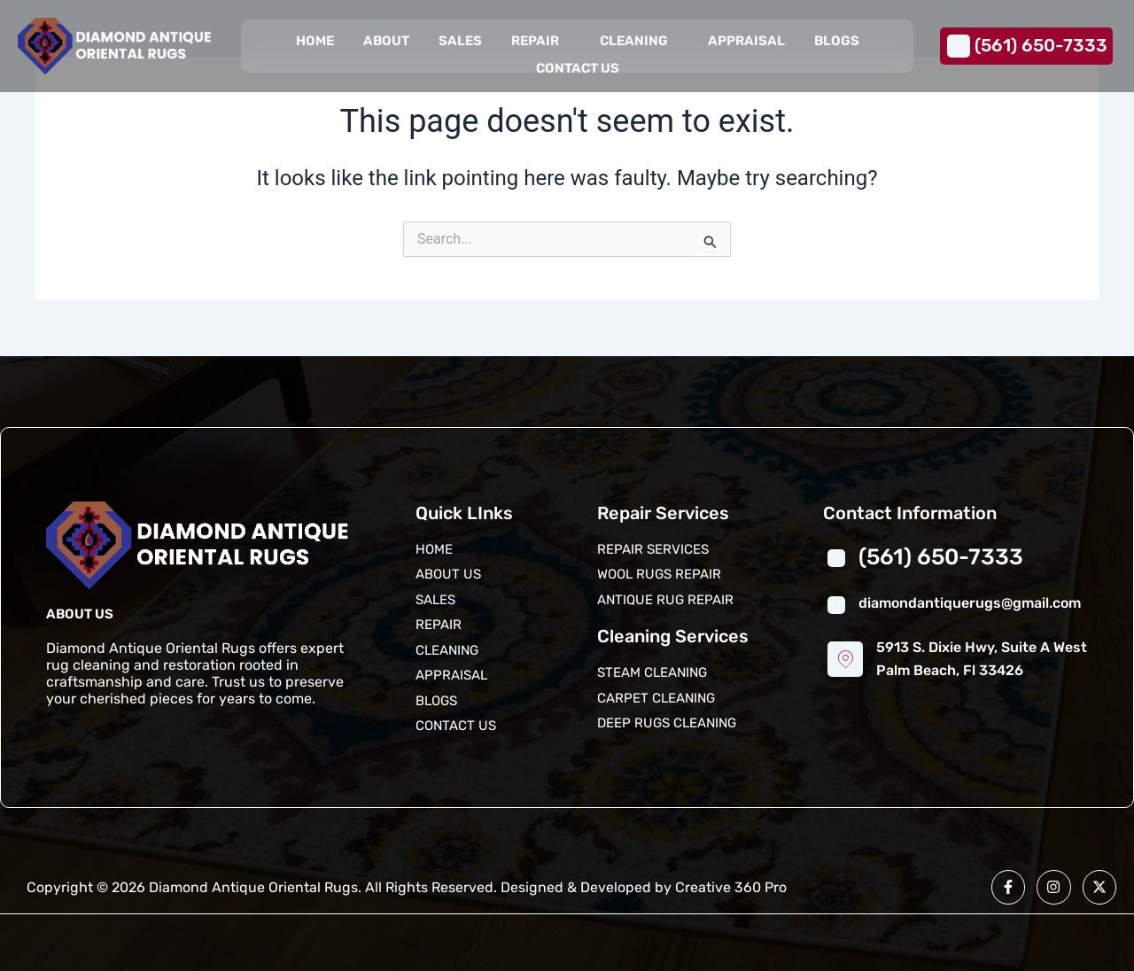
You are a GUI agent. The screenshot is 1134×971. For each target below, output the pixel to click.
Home (315, 41)
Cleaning (633, 41)
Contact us (577, 68)
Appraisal (745, 41)
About (386, 41)
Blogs (835, 41)
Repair (535, 41)
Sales (460, 41)
